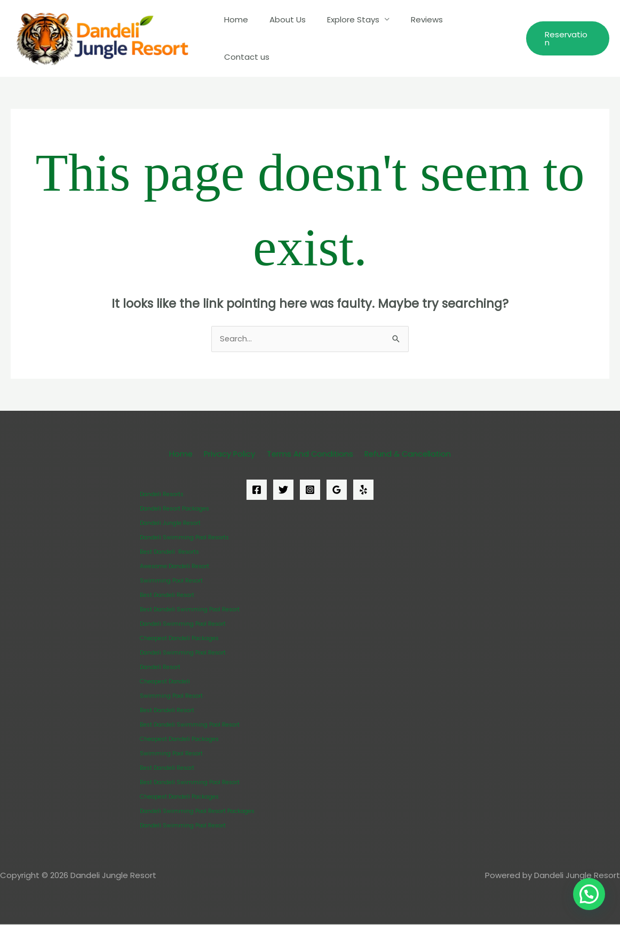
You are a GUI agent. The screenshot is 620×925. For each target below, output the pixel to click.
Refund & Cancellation (404, 454)
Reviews (428, 38)
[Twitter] (283, 490)
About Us (300, 38)
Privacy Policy (229, 454)
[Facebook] (257, 490)
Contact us (483, 38)
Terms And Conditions (308, 454)
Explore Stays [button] (360, 38)
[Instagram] (310, 490)
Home (254, 38)
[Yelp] (363, 490)
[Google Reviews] (337, 490)
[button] (566, 38)
